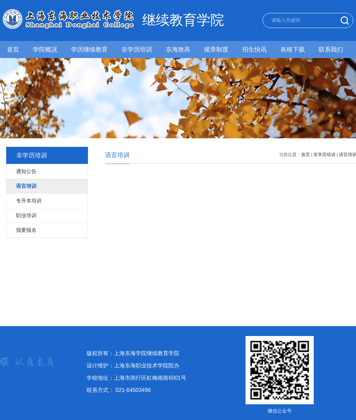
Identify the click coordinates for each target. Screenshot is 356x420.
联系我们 (330, 49)
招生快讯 (253, 49)
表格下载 (292, 49)
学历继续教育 (89, 49)
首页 (13, 49)
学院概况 (45, 49)
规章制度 (216, 49)
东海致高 (177, 49)
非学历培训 (136, 49)
